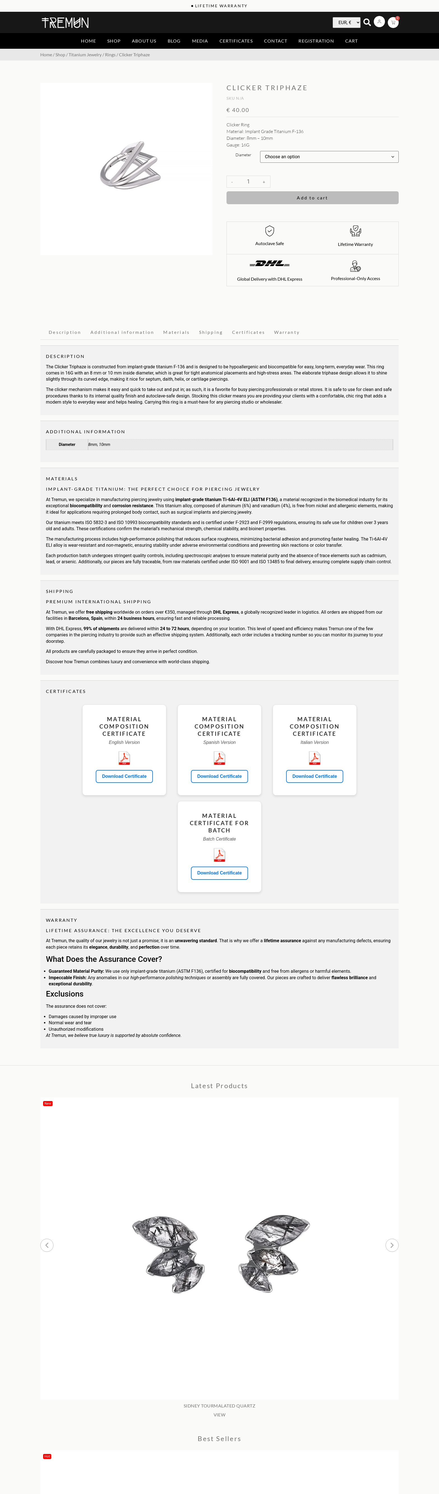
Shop (114, 40)
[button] (46, 1245)
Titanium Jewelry (85, 54)
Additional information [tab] (122, 332)
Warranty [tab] (287, 332)
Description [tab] (65, 332)
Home (88, 40)
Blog (174, 40)
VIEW (220, 1414)
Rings (110, 54)
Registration (316, 40)
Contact (275, 40)
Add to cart (312, 197)
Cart (351, 40)
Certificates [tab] (248, 332)
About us (144, 40)
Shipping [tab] (211, 332)
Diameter (243, 155)
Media (200, 40)
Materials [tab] (176, 332)
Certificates (236, 40)
